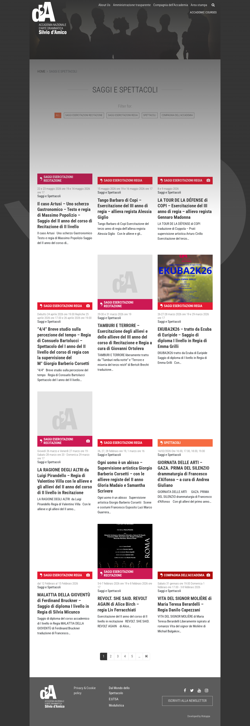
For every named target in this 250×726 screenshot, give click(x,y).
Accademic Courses (203, 12)
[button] (213, 5)
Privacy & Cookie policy (85, 690)
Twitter (192, 691)
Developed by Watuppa (199, 716)
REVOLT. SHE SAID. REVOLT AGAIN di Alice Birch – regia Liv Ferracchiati (122, 604)
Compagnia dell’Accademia (170, 5)
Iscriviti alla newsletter (187, 701)
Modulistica (116, 705)
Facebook (185, 691)
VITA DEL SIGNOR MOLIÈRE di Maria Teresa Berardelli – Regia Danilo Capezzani (185, 604)
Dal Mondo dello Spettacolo (119, 690)
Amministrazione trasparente (132, 5)
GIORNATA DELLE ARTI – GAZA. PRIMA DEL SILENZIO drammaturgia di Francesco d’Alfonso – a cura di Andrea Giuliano (183, 474)
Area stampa (199, 5)
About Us (104, 5)
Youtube (199, 691)
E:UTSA (113, 699)
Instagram (206, 691)
